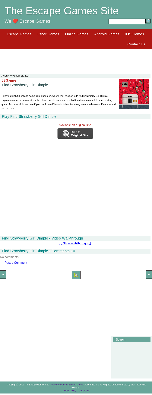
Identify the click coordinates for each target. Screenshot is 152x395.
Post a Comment (16, 262)
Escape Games (19, 34)
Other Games (48, 34)
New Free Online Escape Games (67, 384)
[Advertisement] (76, 59)
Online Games (76, 34)
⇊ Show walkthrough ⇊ (75, 243)
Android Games (106, 34)
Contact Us (136, 44)
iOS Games (134, 34)
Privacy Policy (69, 390)
